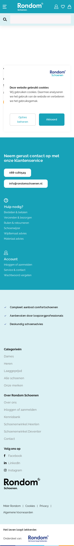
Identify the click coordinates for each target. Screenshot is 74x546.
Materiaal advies (14, 238)
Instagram (15, 470)
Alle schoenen (14, 378)
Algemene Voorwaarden (18, 512)
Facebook (15, 455)
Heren (8, 363)
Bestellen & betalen (15, 212)
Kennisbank (12, 417)
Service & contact (14, 270)
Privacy (44, 506)
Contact (9, 438)
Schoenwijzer (12, 228)
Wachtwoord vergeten (17, 275)
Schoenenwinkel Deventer (22, 431)
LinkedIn (14, 463)
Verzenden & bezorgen (18, 217)
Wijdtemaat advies (15, 233)
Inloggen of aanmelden (18, 264)
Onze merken (13, 385)
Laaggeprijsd (13, 371)
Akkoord (51, 119)
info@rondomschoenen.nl (25, 183)
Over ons (10, 402)
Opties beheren (22, 119)
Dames (9, 356)
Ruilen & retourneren (16, 222)
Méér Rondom (12, 506)
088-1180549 (17, 172)
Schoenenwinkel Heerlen (21, 424)
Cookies (30, 506)
